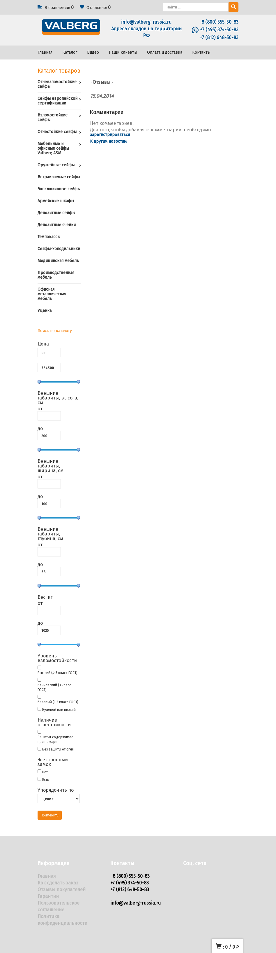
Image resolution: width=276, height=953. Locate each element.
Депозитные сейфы (56, 212)
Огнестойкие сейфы (57, 131)
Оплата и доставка (164, 52)
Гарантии (48, 896)
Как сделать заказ (58, 883)
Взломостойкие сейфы (53, 117)
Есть (45, 779)
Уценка (45, 310)
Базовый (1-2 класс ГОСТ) (58, 702)
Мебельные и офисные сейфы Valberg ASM (53, 148)
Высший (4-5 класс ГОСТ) (57, 673)
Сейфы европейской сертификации (57, 101)
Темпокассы (49, 236)
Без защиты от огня (58, 749)
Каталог (69, 52)
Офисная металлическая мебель (52, 294)
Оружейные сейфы (56, 165)
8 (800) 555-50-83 (219, 22)
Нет (45, 772)
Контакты (201, 52)
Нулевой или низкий (59, 709)
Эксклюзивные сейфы (59, 188)
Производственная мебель (56, 275)
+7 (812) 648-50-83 (219, 37)
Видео (93, 52)
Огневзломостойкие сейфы (57, 84)
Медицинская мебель (58, 260)
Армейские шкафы (56, 200)
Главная (45, 52)
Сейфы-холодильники (59, 248)
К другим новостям (108, 141)
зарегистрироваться (110, 134)
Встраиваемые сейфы (59, 176)
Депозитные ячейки (57, 224)
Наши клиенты (123, 52)
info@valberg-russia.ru (146, 22)
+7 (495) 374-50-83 (219, 29)
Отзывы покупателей (62, 889)
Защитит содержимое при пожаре (55, 739)
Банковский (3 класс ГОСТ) (54, 687)
